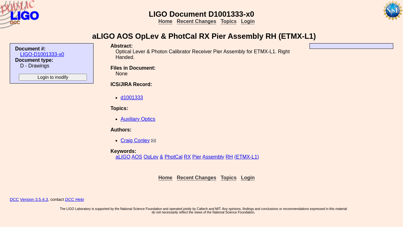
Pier (196, 157)
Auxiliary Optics (138, 119)
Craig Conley (135, 140)
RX (187, 157)
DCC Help (74, 199)
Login (248, 21)
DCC (14, 199)
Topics (228, 21)
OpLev (151, 157)
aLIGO (123, 157)
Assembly (213, 157)
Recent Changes (196, 21)
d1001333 (132, 97)
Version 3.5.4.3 (34, 199)
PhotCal (174, 157)
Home (165, 21)
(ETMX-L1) (246, 157)
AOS (137, 157)
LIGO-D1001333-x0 (42, 54)
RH (229, 157)
